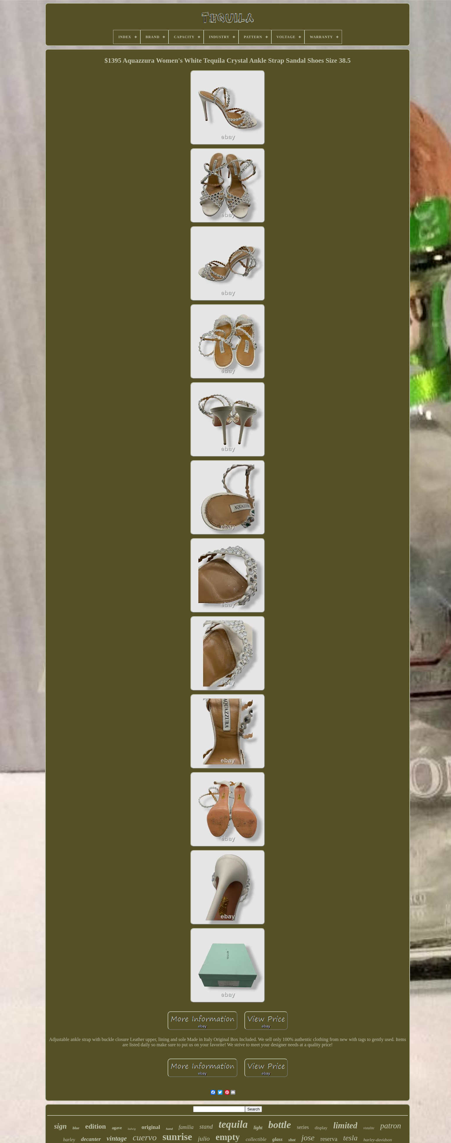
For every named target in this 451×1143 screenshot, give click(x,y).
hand (169, 1128)
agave (117, 1128)
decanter (91, 1139)
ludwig (132, 1128)
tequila (233, 1124)
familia (186, 1127)
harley (69, 1139)
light (257, 1127)
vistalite (368, 1128)
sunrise (177, 1137)
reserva (328, 1139)
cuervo (145, 1137)
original (151, 1127)
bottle (279, 1124)
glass (277, 1139)
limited (345, 1125)
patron (390, 1125)
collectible (256, 1139)
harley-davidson (377, 1139)
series (303, 1127)
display (321, 1127)
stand (206, 1126)
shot (291, 1140)
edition (95, 1126)
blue (76, 1128)
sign (60, 1126)
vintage (117, 1138)
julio (204, 1138)
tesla (350, 1138)
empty (228, 1137)
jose (307, 1137)
